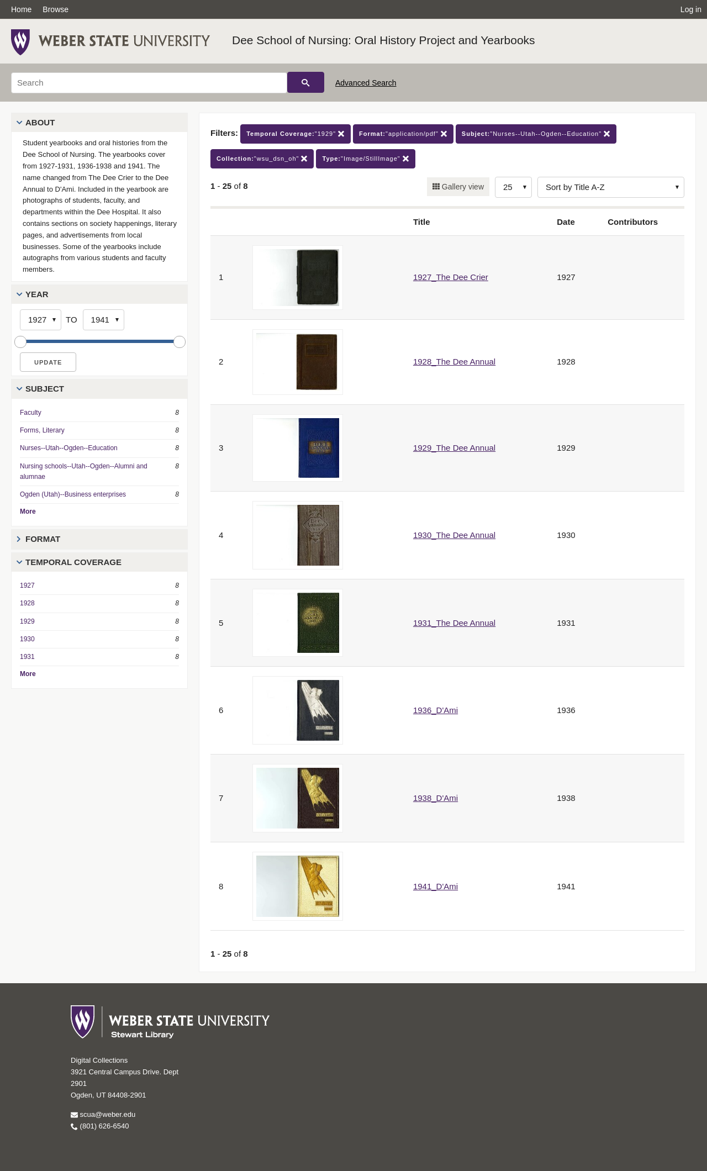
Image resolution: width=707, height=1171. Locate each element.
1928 (27, 603)
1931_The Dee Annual (454, 622)
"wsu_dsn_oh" (262, 158)
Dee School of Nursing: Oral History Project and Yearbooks (383, 40)
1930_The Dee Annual (454, 535)
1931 (27, 657)
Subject (44, 388)
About (40, 122)
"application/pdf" (403, 134)
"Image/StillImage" (365, 158)
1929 (27, 621)
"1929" (295, 134)
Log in (690, 9)
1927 (27, 585)
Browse (55, 9)
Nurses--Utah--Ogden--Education (69, 448)
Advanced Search (366, 82)
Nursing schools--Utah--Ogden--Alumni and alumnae (83, 471)
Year (37, 294)
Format (42, 539)
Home (21, 9)
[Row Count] (513, 187)
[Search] (149, 82)
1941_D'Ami (435, 886)
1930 (27, 639)
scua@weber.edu (103, 1114)
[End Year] (103, 319)
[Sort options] (610, 187)
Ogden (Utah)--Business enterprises (73, 494)
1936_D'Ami (435, 710)
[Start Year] (40, 319)
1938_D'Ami (435, 798)
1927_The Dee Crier (450, 277)
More (28, 511)
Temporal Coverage (73, 562)
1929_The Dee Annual (454, 447)
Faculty (30, 412)
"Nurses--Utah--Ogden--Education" (536, 134)
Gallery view (462, 186)
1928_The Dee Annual (454, 361)
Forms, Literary (42, 430)
